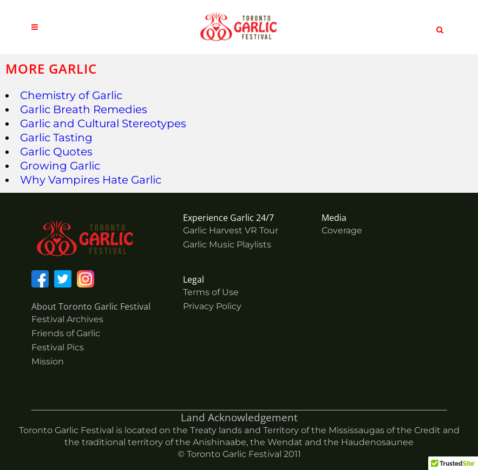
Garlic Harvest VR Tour (230, 230)
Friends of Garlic (65, 333)
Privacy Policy (212, 306)
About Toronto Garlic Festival (90, 306)
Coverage (342, 230)
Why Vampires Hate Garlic (90, 179)
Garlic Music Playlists (227, 244)
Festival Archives (67, 319)
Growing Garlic (60, 165)
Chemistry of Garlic (71, 95)
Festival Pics (57, 347)
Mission (47, 361)
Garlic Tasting (56, 137)
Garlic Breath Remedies (83, 109)
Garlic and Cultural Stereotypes (103, 123)
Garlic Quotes (56, 151)
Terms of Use (211, 292)
